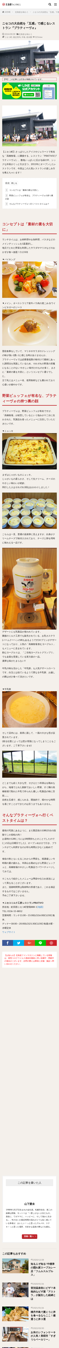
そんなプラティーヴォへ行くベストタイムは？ (27, 204)
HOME (8, 12)
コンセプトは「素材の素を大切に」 (22, 190)
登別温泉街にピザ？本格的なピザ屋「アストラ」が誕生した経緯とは (43, 1293)
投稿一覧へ (29, 1236)
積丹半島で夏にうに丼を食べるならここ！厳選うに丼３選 (43, 1315)
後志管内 (17, 37)
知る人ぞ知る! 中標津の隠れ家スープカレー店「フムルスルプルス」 (43, 1269)
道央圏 (29, 37)
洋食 (23, 37)
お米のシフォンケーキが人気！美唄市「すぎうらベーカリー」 (43, 1336)
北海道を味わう (21, 12)
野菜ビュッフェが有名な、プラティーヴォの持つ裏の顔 (29, 197)
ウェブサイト (8, 932)
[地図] (40, 907)
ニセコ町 (8, 37)
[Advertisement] (29, 1067)
